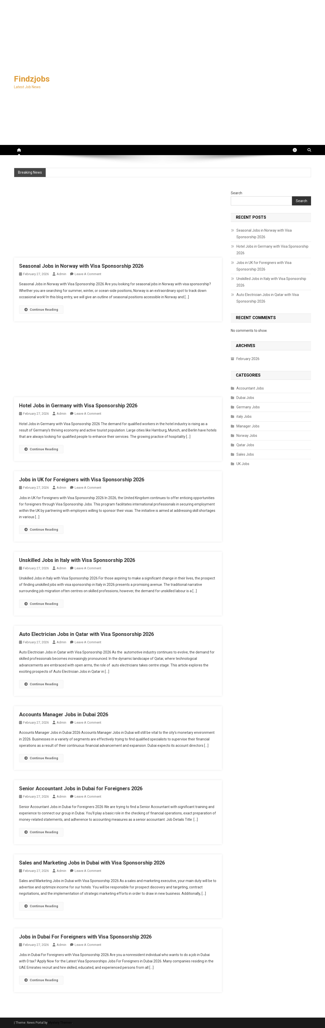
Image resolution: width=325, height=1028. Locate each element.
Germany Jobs (248, 407)
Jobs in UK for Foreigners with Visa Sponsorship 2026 (81, 479)
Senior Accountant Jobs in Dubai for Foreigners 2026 (80, 788)
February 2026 (247, 359)
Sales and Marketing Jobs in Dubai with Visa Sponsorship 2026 (92, 863)
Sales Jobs (245, 454)
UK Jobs (242, 464)
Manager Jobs (247, 426)
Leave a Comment (88, 274)
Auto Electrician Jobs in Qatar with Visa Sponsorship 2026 (86, 634)
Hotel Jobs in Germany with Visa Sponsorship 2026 (78, 406)
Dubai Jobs (245, 398)
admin (61, 274)
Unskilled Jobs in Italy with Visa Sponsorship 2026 (77, 560)
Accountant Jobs (250, 388)
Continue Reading (41, 309)
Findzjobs (32, 79)
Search (236, 193)
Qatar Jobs (245, 445)
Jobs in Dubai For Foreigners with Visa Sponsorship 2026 (85, 937)
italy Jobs (244, 416)
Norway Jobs (246, 436)
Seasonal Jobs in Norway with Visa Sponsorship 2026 (81, 266)
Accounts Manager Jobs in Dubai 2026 (63, 714)
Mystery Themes (60, 1022)
